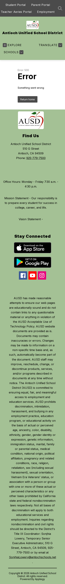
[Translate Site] (50, 45)
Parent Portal (40, 5)
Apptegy (40, 579)
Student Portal (15, 5)
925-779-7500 (36, 158)
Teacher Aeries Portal (16, 12)
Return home (27, 99)
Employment (45, 12)
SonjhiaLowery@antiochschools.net (32, 557)
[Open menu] (12, 45)
